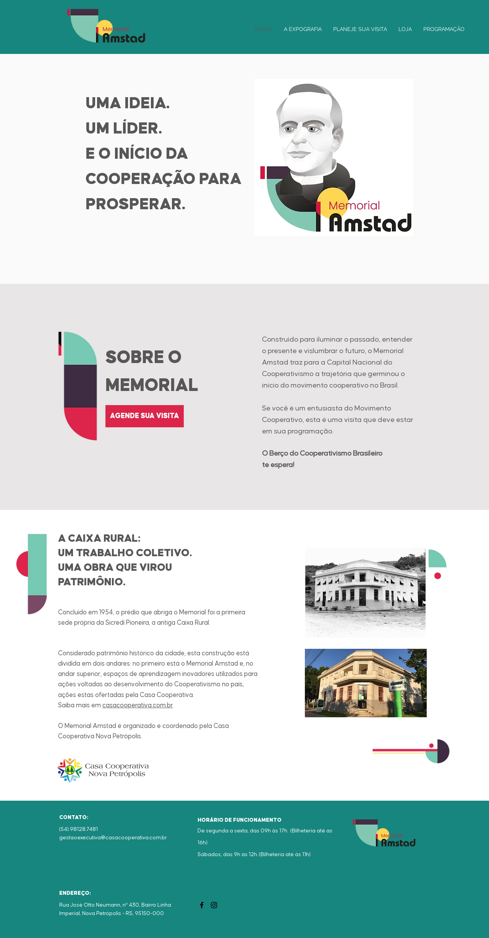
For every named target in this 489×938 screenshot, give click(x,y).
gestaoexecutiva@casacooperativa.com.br (113, 837)
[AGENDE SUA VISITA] (144, 416)
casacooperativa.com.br (137, 705)
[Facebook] (202, 905)
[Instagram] (214, 905)
